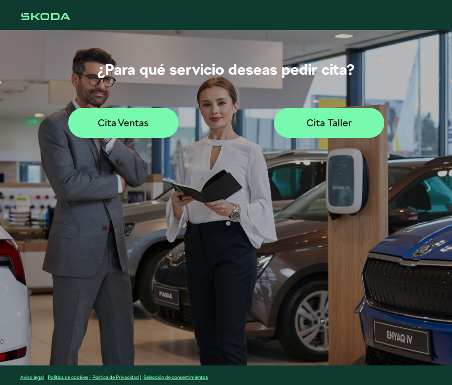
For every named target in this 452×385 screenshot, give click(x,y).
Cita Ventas (123, 123)
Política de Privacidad (115, 377)
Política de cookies (68, 377)
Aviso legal (32, 377)
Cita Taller (329, 123)
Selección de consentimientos (175, 377)
